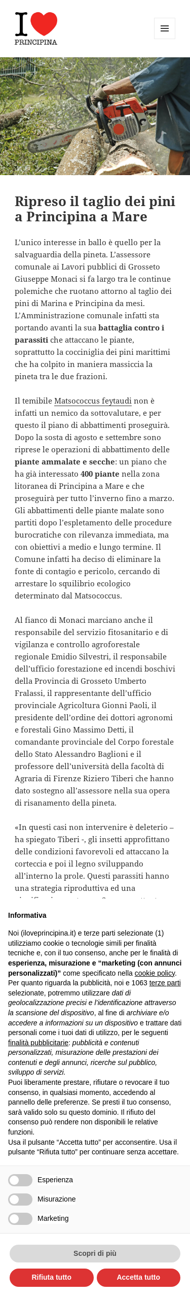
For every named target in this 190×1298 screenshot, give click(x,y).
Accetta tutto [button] (138, 1277)
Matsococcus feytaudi (93, 400)
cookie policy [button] (155, 973)
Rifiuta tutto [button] (51, 1277)
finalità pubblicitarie (38, 1043)
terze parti (165, 983)
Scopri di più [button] (95, 1253)
